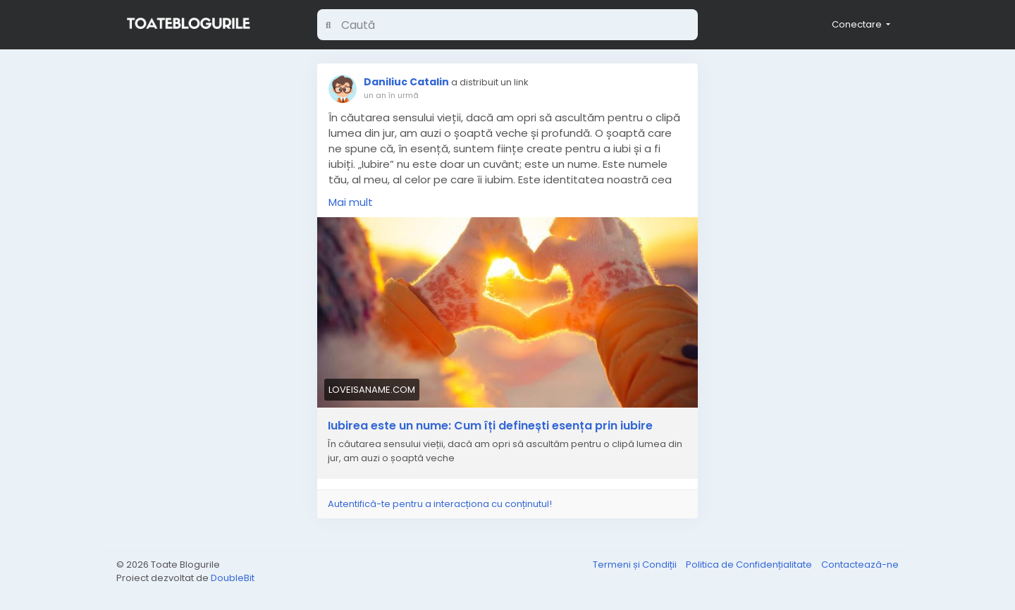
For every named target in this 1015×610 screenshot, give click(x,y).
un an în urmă (391, 95)
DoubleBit (232, 578)
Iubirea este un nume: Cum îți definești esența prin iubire (490, 426)
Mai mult (350, 202)
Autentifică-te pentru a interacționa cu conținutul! (440, 504)
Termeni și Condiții (636, 564)
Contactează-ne (860, 564)
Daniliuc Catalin (406, 82)
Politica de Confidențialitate (750, 564)
